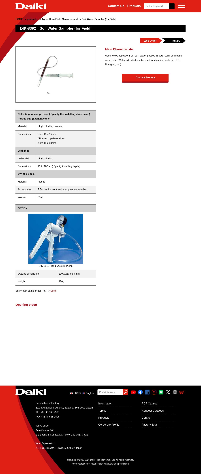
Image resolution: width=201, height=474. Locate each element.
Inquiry (176, 40)
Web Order (150, 40)
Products (134, 6)
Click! (54, 290)
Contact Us (116, 6)
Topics (102, 410)
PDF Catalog (150, 403)
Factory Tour (149, 424)
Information (105, 403)
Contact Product (145, 77)
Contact (146, 417)
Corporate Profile (108, 424)
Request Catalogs (153, 410)
